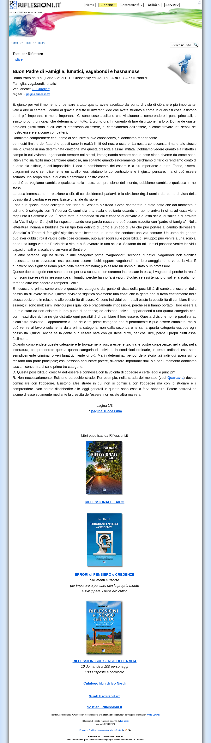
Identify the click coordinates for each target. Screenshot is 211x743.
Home (14, 42)
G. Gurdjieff (41, 89)
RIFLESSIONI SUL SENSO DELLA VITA (105, 661)
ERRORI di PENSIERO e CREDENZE (104, 575)
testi (28, 42)
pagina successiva (38, 94)
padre (41, 42)
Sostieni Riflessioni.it (104, 707)
